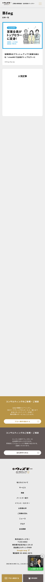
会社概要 (22, 529)
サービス (22, 487)
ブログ (22, 524)
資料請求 (33, 578)
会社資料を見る (28, 453)
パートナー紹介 (22, 498)
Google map (22, 550)
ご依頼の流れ (23, 513)
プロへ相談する (12, 578)
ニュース (22, 518)
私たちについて (22, 482)
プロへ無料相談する (27, 421)
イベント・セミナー (22, 503)
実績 (22, 493)
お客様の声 (22, 508)
